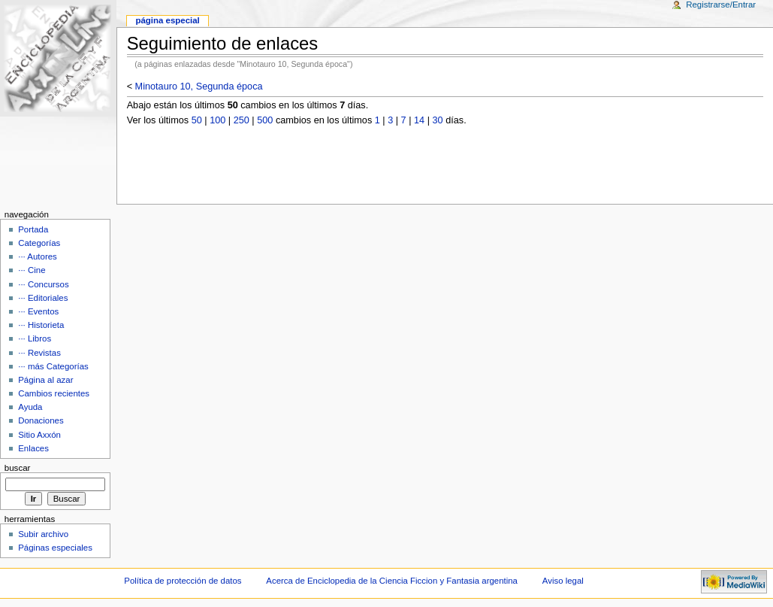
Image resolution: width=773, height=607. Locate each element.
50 (197, 120)
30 (438, 120)
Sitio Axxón (39, 434)
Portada (33, 229)
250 (241, 120)
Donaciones (41, 420)
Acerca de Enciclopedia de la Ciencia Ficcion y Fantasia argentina (392, 580)
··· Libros (34, 338)
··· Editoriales (43, 297)
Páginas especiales (55, 547)
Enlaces (33, 448)
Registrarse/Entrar (721, 4)
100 (217, 120)
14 (419, 120)
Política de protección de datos (182, 580)
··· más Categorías (53, 366)
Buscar (18, 467)
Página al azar (45, 379)
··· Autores (37, 256)
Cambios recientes (53, 393)
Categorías (39, 242)
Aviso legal (563, 580)
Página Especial (167, 20)
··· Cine (31, 270)
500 (265, 120)
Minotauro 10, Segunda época (199, 86)
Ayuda (30, 406)
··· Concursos (43, 284)
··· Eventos (38, 311)
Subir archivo (43, 534)
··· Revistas (39, 352)
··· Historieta (41, 324)
